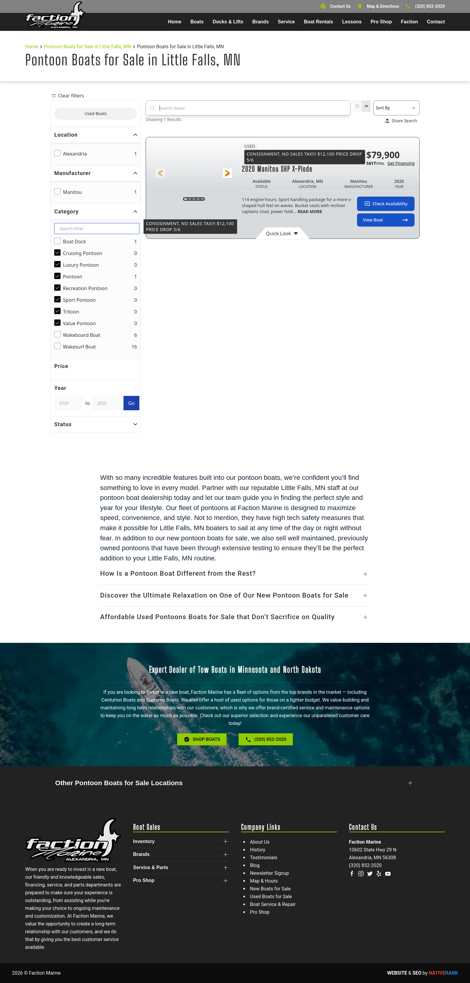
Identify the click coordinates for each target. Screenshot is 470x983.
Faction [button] (409, 21)
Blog (255, 865)
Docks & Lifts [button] (228, 21)
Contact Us (340, 6)
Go (131, 403)
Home (174, 21)
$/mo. (390, 163)
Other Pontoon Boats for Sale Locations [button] (119, 783)
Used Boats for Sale (271, 896)
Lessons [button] (352, 21)
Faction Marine (365, 842)
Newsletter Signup (269, 873)
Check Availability (386, 204)
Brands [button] (260, 21)
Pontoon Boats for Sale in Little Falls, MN (87, 46)
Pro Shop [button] (381, 21)
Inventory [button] (144, 841)
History (257, 850)
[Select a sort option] (396, 107)
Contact (436, 21)
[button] (160, 173)
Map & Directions (383, 6)
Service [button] (286, 21)
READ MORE (309, 211)
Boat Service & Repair (273, 904)
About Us (259, 842)
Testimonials (263, 857)
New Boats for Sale (270, 889)
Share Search (401, 120)
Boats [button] (197, 21)
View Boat (386, 220)
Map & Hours (264, 881)
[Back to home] (55, 15)
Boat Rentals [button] (318, 21)
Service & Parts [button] (150, 867)
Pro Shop (259, 912)
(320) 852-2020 (430, 6)
